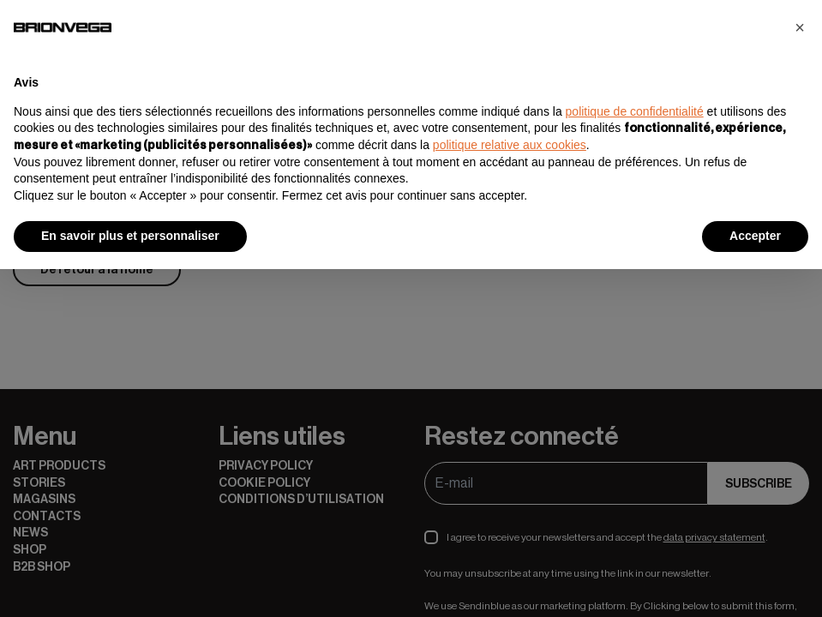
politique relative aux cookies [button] (509, 145)
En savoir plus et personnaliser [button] (130, 236)
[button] (799, 27)
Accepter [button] (755, 236)
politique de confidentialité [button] (635, 111)
